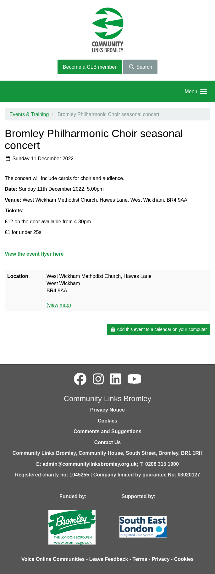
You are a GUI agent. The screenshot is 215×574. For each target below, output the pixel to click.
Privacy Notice (107, 409)
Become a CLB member (90, 67)
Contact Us (107, 442)
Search (140, 67)
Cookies (107, 420)
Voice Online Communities (53, 559)
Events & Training (29, 114)
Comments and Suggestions (107, 431)
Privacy (161, 559)
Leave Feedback (108, 559)
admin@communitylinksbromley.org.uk (90, 464)
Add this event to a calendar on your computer (158, 329)
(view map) (59, 305)
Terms (140, 559)
